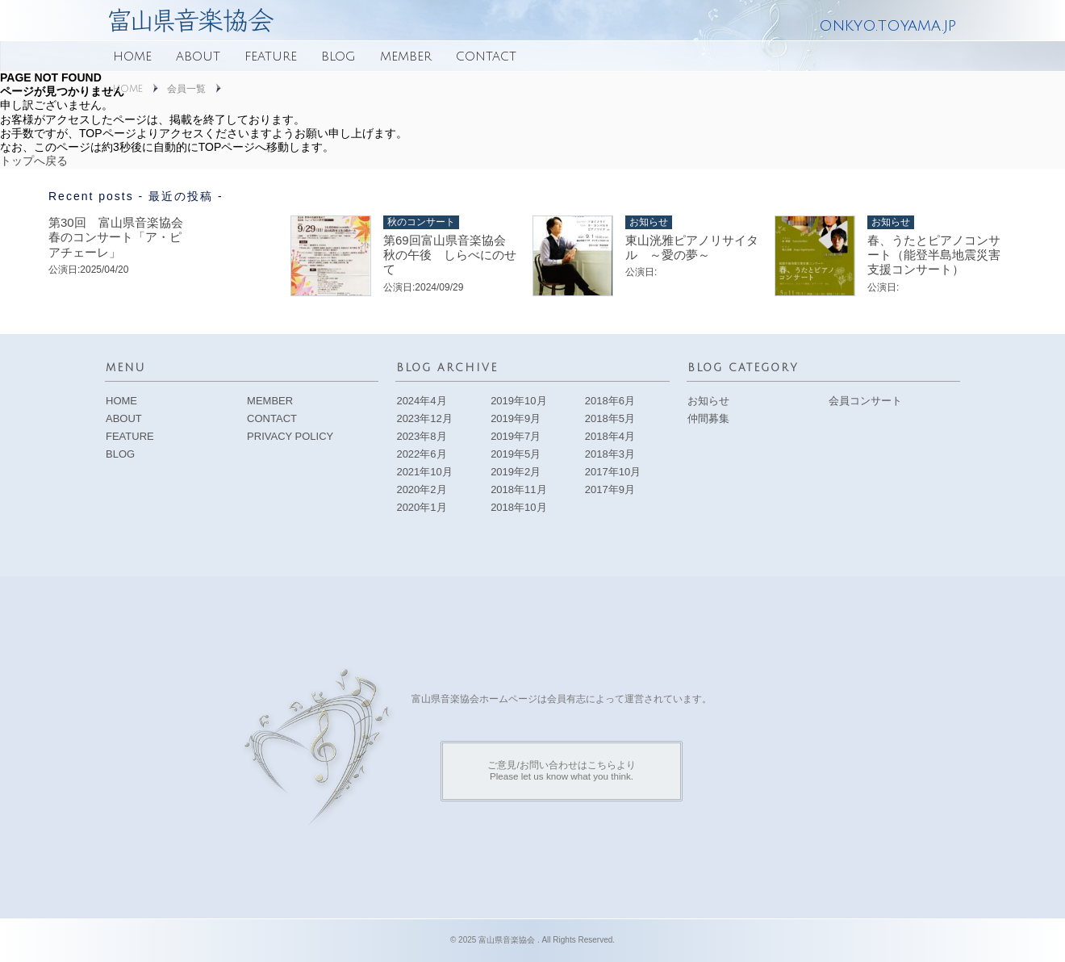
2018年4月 (610, 436)
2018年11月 (518, 489)
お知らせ (708, 401)
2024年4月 (421, 401)
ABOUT (198, 56)
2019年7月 (516, 436)
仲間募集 (708, 418)
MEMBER (406, 56)
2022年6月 (421, 454)
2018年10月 (518, 507)
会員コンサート (865, 401)
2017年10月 (613, 472)
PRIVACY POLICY (290, 436)
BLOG (338, 56)
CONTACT (486, 56)
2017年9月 (610, 489)
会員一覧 (186, 89)
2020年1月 (421, 507)
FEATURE (270, 56)
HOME (132, 56)
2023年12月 (424, 418)
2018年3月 (610, 454)
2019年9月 (516, 418)
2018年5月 (610, 418)
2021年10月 (424, 472)
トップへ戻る (34, 160)
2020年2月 (421, 489)
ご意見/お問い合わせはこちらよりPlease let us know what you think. (561, 770)
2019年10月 (518, 401)
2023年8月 (421, 436)
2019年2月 (516, 472)
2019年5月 (516, 454)
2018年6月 (610, 401)
